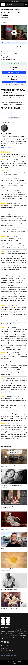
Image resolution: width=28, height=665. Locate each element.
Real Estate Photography (7, 548)
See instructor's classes (7, 147)
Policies (14, 663)
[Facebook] (5, 642)
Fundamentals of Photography (8, 465)
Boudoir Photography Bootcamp (9, 608)
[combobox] (15, 4)
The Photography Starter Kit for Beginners (11, 589)
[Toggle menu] (26, 4)
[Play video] (14, 32)
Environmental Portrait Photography (11, 46)
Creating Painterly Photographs (9, 569)
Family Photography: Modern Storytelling (11, 485)
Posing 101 (3, 528)
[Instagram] (8, 642)
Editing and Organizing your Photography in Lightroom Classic (12, 506)
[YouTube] (2, 642)
